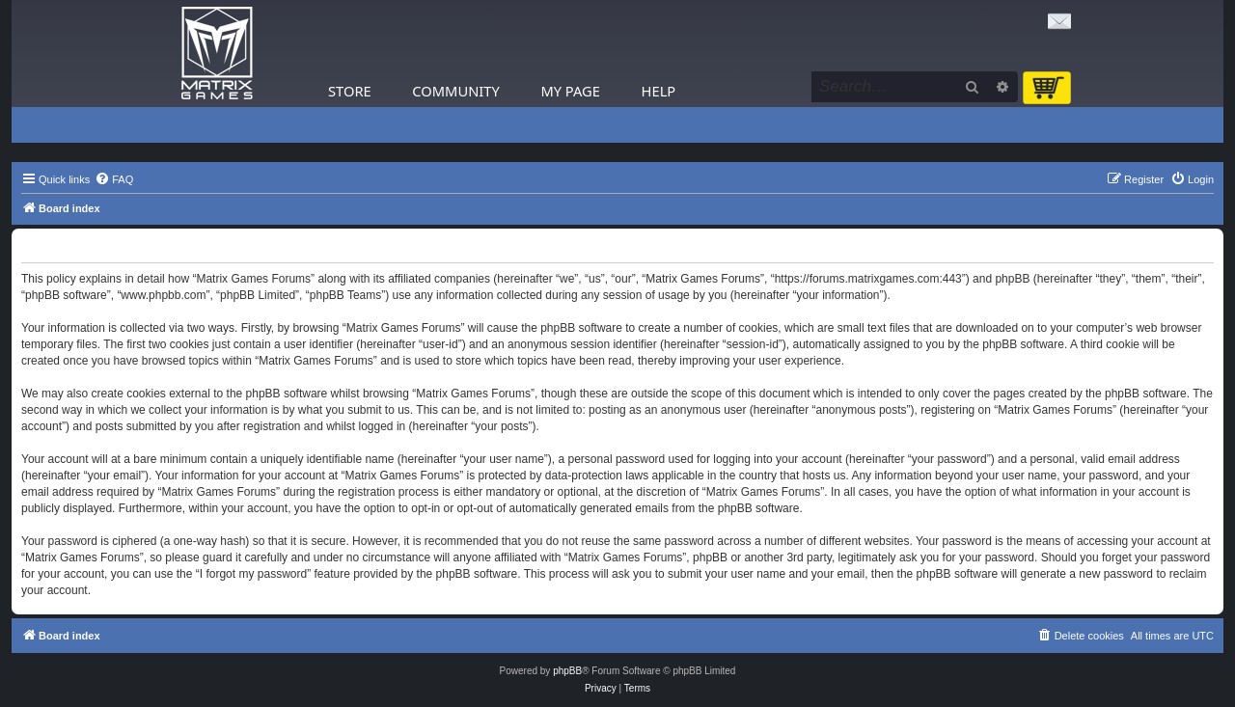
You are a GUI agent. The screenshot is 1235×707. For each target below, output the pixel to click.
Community (455, 90)
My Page (570, 90)
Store (349, 90)
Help (659, 90)
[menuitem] (114, 179)
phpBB (567, 671)
